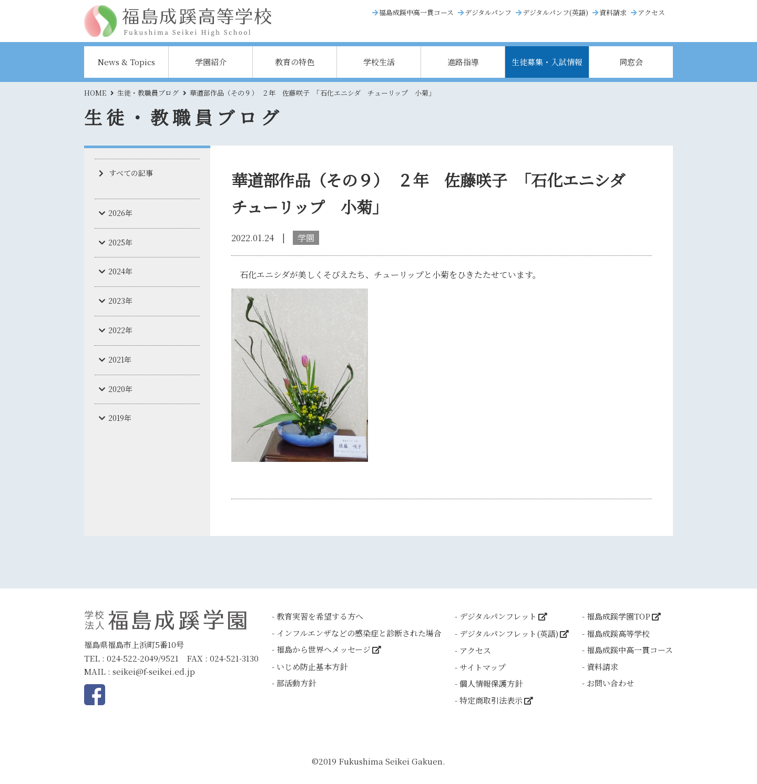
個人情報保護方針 (491, 683)
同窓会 (631, 61)
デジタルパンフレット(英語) (508, 633)
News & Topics (126, 61)
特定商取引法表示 (491, 700)
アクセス (651, 12)
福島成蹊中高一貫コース (416, 12)
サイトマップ (482, 667)
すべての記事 (131, 173)
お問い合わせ (610, 682)
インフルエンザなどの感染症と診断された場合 (359, 632)
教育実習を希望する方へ (320, 616)
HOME (95, 93)
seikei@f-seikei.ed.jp (153, 671)
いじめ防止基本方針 (312, 666)
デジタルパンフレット (498, 616)
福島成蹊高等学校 (618, 633)
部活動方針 (296, 682)
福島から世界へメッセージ (324, 649)
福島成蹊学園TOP (618, 616)
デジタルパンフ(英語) (555, 12)
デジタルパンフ (488, 12)
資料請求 (613, 12)
